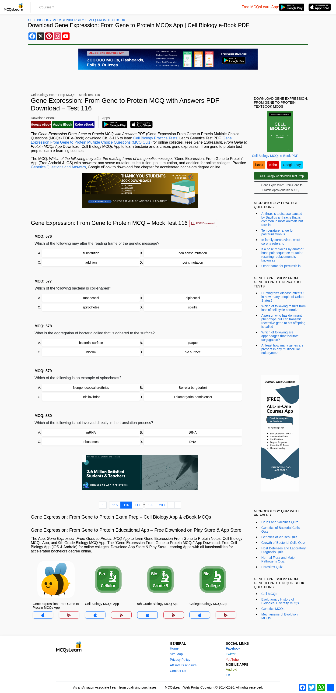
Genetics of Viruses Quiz (279, 537)
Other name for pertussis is (281, 266)
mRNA (91, 432)
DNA (192, 442)
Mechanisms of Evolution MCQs (279, 616)
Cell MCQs (269, 594)
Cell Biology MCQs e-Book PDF (275, 156)
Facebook (233, 648)
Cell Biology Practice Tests (155, 138)
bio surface (193, 352)
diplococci (193, 298)
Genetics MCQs (272, 609)
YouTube (232, 659)
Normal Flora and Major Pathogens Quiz (278, 559)
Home (174, 648)
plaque (193, 343)
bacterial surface (91, 343)
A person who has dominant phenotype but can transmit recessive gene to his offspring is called (283, 321)
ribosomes (91, 442)
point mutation (192, 262)
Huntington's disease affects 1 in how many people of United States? (283, 296)
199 (150, 505)
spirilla (192, 307)
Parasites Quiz (272, 567)
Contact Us (178, 671)
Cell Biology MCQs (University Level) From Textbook (76, 20)
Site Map (176, 654)
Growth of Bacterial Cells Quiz (283, 542)
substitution (91, 253)
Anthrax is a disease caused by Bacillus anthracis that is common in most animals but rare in (282, 219)
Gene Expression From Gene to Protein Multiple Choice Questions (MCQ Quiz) (131, 140)
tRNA (192, 432)
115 (115, 505)
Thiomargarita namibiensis (193, 397)
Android (231, 669)
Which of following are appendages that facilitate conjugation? (280, 336)
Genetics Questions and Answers (58, 167)
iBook (259, 165)
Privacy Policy (180, 659)
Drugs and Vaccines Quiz (279, 522)
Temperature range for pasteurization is (277, 232)
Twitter (230, 654)
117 (137, 505)
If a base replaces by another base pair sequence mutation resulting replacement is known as (282, 254)
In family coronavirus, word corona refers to (280, 241)
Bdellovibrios (91, 397)
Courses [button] (45, 7)
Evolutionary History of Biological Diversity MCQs (280, 601)
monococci (91, 298)
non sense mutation (192, 253)
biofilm (91, 352)
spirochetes (91, 307)
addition (91, 262)
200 (161, 505)
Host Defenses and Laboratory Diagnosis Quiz (283, 550)
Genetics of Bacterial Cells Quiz (280, 529)
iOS (228, 675)
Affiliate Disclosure (183, 665)
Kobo (273, 165)
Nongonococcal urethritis (91, 387)
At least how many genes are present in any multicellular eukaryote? (282, 349)
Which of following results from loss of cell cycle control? (283, 308)
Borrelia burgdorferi (193, 387)
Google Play (292, 165)
